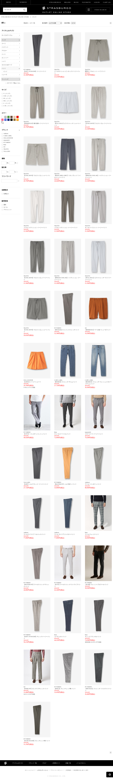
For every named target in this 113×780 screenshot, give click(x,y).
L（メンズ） (7, 103)
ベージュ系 (14, 117)
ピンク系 (2, 120)
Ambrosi (6, 133)
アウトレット (8, 209)
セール (6, 207)
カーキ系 (14, 120)
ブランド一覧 (33, 763)
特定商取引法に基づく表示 (81, 770)
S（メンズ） (7, 93)
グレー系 (5, 117)
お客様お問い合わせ (42, 770)
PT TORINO (7, 142)
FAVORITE (86, 2)
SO (4, 147)
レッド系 (17, 117)
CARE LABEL (8, 136)
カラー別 (32, 23)
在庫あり (6, 193)
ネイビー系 (8, 120)
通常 (5, 205)
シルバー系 (2, 122)
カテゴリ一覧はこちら (13, 83)
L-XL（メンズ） (8, 105)
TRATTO (6, 149)
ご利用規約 (68, 770)
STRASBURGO (55, 2)
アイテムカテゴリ (17, 763)
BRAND (67, 2)
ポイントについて (30, 770)
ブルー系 (5, 120)
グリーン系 (8, 117)
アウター (4, 50)
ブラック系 (11, 120)
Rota (5, 144)
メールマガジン (81, 763)
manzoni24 (6, 140)
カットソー (5, 58)
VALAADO (7, 151)
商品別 (26, 23)
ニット (4, 54)
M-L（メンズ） (8, 101)
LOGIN (97, 2)
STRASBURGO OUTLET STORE (56, 9)
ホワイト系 (2, 117)
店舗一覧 (68, 763)
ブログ (44, 763)
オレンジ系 (17, 120)
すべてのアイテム (7, 35)
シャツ (4, 61)
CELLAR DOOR (8, 138)
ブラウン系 (11, 117)
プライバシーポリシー (56, 770)
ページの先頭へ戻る (109, 774)
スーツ (4, 43)
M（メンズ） (7, 98)
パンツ (4, 68)
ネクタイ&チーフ (7, 65)
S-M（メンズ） (8, 96)
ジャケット (5, 47)
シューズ (4, 74)
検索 (24, 10)
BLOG (76, 2)
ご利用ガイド (56, 763)
